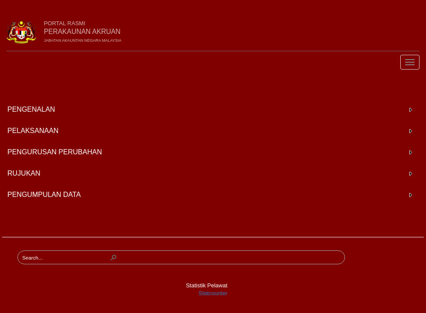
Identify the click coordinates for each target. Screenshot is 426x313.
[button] (113, 257)
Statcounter (213, 293)
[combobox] (65, 257)
